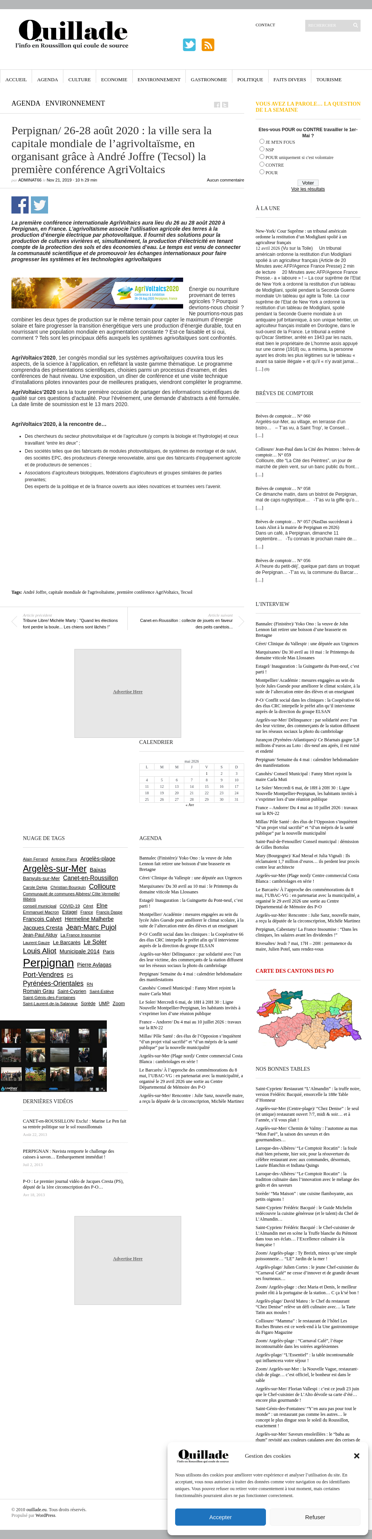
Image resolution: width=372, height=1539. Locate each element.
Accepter (220, 1517)
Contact (265, 24)
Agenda (47, 79)
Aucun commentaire (225, 180)
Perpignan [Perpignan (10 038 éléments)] (48, 962)
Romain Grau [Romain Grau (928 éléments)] (38, 991)
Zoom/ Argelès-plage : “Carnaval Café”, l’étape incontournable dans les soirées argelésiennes (299, 1343)
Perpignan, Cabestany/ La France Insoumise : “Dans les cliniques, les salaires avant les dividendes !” (307, 932)
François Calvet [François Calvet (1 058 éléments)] (42, 919)
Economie (114, 79)
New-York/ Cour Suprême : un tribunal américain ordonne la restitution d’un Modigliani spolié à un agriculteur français (301, 236)
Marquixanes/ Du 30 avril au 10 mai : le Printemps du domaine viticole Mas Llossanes (305, 654)
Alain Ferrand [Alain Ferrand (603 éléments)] (35, 859)
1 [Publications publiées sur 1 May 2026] (207, 773)
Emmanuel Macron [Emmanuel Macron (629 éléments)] (41, 912)
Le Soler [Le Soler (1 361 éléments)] (95, 941)
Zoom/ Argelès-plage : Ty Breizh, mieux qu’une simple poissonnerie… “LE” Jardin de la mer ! (306, 1255)
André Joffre (35, 592)
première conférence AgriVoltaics (147, 592)
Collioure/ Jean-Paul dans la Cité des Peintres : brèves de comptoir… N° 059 (308, 452)
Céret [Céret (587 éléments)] (88, 906)
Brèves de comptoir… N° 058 (283, 488)
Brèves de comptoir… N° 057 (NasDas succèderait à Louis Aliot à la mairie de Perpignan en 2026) (304, 524)
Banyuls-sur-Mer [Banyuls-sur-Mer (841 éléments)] (41, 878)
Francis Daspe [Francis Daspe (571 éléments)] (109, 912)
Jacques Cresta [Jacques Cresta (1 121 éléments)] (43, 927)
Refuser (315, 1517)
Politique (250, 79)
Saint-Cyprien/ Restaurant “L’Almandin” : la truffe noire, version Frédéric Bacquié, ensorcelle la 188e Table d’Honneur (308, 1094)
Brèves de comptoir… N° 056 (283, 560)
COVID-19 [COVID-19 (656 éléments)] (70, 906)
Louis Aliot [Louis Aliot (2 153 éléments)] (39, 951)
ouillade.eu (36, 1509)
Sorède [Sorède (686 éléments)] (88, 1003)
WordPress (45, 1515)
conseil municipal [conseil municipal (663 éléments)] (39, 906)
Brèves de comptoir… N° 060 (283, 416)
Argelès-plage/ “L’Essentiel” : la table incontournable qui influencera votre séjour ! (305, 1357)
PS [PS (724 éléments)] (70, 975)
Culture (79, 79)
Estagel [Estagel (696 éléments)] (69, 912)
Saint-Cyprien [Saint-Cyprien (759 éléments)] (71, 991)
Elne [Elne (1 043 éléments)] (102, 906)
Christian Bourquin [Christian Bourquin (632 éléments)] (68, 887)
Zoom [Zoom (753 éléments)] (119, 1003)
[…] (259, 369)
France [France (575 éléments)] (87, 912)
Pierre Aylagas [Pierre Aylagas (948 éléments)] (94, 965)
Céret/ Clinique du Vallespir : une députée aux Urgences (307, 643)
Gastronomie (209, 79)
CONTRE (275, 165)
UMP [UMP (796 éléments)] (104, 1003)
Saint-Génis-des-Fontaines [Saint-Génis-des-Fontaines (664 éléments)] (49, 997)
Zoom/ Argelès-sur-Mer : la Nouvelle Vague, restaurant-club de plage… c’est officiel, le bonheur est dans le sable (307, 1374)
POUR (272, 172)
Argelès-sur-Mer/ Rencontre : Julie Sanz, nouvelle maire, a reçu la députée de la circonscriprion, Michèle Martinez (308, 918)
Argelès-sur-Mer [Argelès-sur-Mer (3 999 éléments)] (55, 869)
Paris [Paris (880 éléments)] (108, 951)
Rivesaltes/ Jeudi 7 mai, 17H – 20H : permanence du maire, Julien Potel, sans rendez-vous (304, 946)
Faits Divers (290, 79)
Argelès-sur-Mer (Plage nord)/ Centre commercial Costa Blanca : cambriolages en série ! (307, 878)
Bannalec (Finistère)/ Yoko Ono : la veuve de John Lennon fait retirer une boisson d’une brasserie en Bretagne (302, 629)
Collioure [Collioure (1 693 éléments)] (102, 886)
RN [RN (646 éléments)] (90, 984)
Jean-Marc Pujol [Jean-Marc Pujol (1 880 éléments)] (91, 927)
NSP (270, 150)
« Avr (190, 805)
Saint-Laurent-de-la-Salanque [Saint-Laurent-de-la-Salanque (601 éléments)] (50, 1003)
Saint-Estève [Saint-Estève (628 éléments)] (101, 991)
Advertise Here (127, 691)
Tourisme (328, 79)
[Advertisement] (128, 512)
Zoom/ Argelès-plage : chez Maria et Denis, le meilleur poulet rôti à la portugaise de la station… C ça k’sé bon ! (307, 1289)
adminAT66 (30, 180)
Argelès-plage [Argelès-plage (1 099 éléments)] (97, 859)
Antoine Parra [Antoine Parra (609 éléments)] (64, 859)
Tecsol (186, 592)
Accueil (16, 79)
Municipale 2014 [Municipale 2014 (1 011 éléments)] (80, 951)
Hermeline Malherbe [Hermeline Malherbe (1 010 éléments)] (89, 919)
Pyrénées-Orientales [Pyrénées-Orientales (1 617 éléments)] (53, 983)
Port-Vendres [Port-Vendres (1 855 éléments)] (43, 974)
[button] (357, 1456)
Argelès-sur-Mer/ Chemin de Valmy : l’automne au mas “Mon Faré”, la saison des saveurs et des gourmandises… (307, 1134)
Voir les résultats (308, 189)
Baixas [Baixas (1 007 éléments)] (98, 870)
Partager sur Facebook (20, 205)
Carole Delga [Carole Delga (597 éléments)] (35, 887)
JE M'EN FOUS (280, 142)
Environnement (159, 79)
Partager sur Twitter (39, 205)
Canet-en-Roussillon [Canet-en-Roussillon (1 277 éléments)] (90, 878)
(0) (266, 369)
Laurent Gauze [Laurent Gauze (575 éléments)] (36, 942)
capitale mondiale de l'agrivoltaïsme (81, 592)
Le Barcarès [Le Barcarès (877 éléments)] (67, 942)
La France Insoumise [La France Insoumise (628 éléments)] (80, 935)
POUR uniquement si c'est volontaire (299, 157)
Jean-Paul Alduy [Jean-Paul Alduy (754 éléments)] (40, 935)
